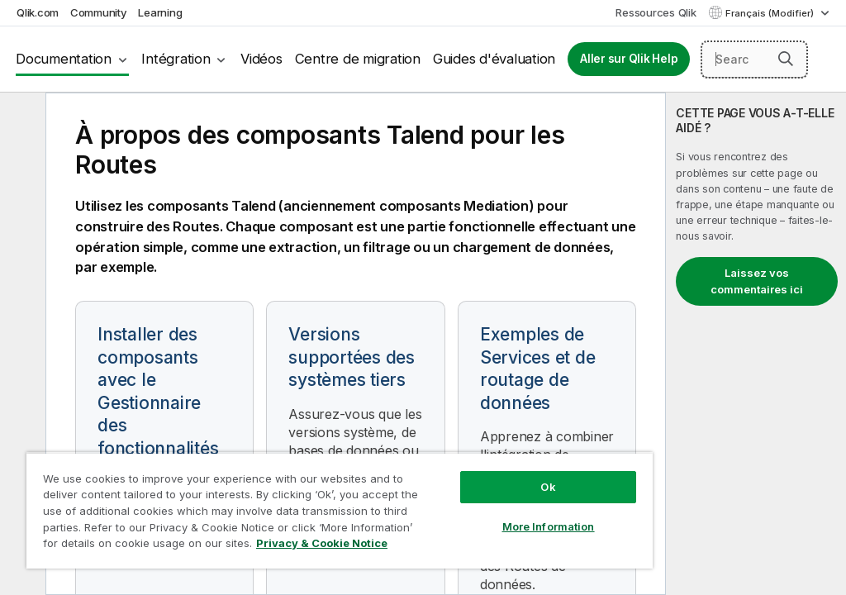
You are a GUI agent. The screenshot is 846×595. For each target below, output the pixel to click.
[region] (339, 510)
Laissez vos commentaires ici (757, 281)
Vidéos (261, 58)
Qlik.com (38, 12)
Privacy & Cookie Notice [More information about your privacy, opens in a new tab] (321, 543)
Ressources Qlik (655, 12)
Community (98, 12)
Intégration (175, 58)
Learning (160, 12)
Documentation (64, 58)
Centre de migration (358, 58)
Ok (547, 486)
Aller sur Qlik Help (628, 58)
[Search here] (754, 59)
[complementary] (756, 344)
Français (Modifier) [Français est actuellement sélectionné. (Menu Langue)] (770, 13)
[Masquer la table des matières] (20, 118)
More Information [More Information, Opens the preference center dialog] (548, 526)
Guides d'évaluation (494, 58)
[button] (785, 58)
